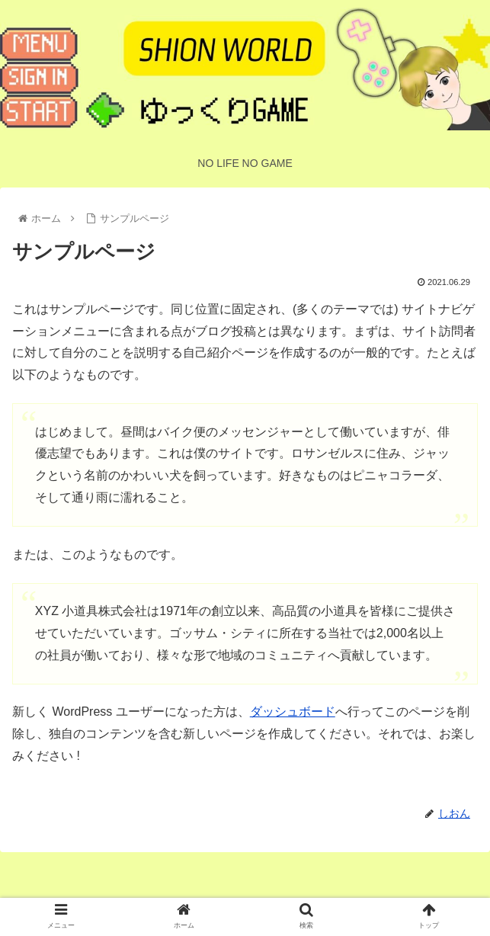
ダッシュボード (292, 711)
